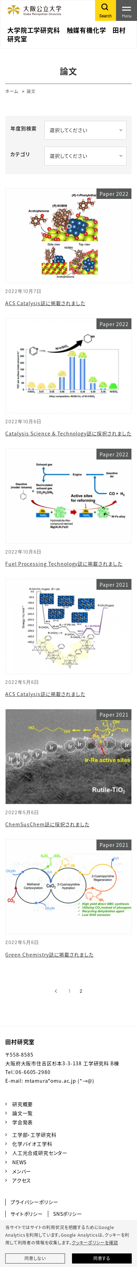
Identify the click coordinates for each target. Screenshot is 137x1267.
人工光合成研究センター (39, 1152)
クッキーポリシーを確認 (95, 1242)
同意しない (35, 1258)
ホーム (11, 91)
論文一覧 (22, 1113)
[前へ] (55, 991)
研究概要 (22, 1103)
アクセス (21, 1180)
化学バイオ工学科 (32, 1143)
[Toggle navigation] (126, 10)
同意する (101, 1258)
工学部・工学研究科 (34, 1134)
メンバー (21, 1171)
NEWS (19, 1162)
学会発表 (22, 1122)
